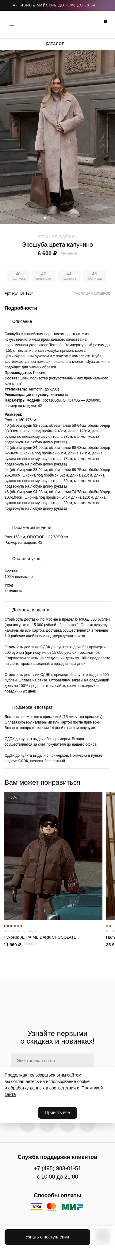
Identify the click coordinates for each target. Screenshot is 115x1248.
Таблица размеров (92, 293)
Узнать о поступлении (47, 1236)
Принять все (57, 1112)
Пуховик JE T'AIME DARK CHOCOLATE (53, 937)
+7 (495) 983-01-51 (57, 1168)
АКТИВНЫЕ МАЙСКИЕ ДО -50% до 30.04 (54, 5)
